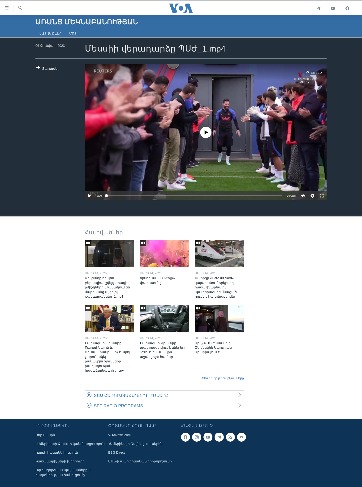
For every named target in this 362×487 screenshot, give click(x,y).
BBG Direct (116, 452)
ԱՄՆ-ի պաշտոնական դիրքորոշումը (140, 461)
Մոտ (73, 33)
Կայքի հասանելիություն (56, 452)
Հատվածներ (50, 33)
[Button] (47, 69)
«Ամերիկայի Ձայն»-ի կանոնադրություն (70, 444)
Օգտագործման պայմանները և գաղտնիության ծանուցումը (63, 472)
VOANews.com (119, 435)
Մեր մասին (45, 435)
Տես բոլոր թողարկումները (223, 378)
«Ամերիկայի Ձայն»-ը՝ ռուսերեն (135, 444)
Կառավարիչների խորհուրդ (60, 461)
